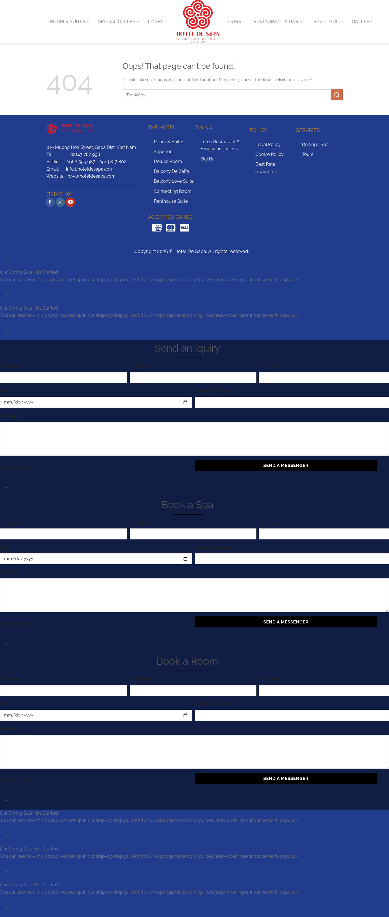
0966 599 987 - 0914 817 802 (96, 161)
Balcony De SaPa (171, 171)
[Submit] (336, 94)
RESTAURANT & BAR (277, 22)
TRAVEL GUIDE (327, 21)
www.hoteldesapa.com (92, 176)
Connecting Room (172, 191)
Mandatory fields (16, 467)
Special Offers (119, 22)
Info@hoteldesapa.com (89, 169)
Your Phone (141, 365)
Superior (163, 151)
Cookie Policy (269, 154)
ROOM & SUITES (70, 22)
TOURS (235, 22)
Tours (307, 154)
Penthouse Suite (171, 201)
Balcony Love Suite (174, 181)
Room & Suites (169, 141)
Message (8, 415)
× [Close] (7, 258)
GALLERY (362, 21)
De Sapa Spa (315, 144)
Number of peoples (213, 390)
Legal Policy (268, 144)
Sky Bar (208, 159)
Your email (269, 365)
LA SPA (155, 21)
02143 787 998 (85, 154)
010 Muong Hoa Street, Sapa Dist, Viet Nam (91, 147)
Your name (10, 365)
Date (4, 390)
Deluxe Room (168, 161)
